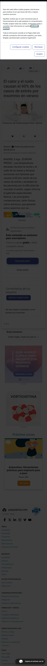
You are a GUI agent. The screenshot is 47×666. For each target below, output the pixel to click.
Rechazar (38, 47)
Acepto (39, 54)
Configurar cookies (20, 47)
